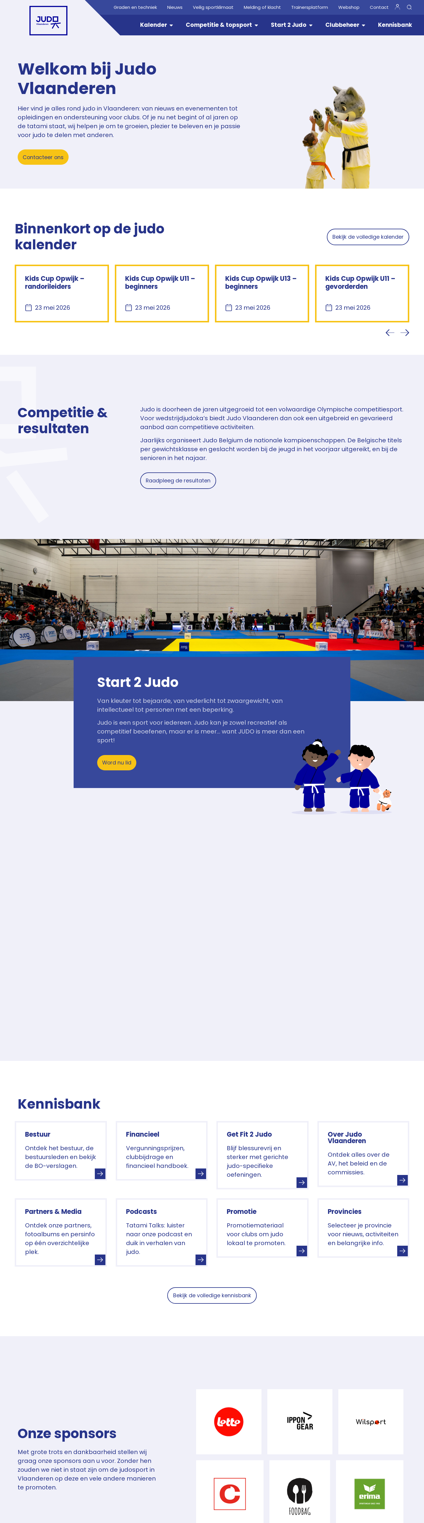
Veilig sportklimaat (213, 7)
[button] (390, 332)
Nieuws (175, 7)
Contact (379, 7)
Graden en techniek (135, 7)
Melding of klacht (262, 7)
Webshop (349, 7)
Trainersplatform (309, 7)
